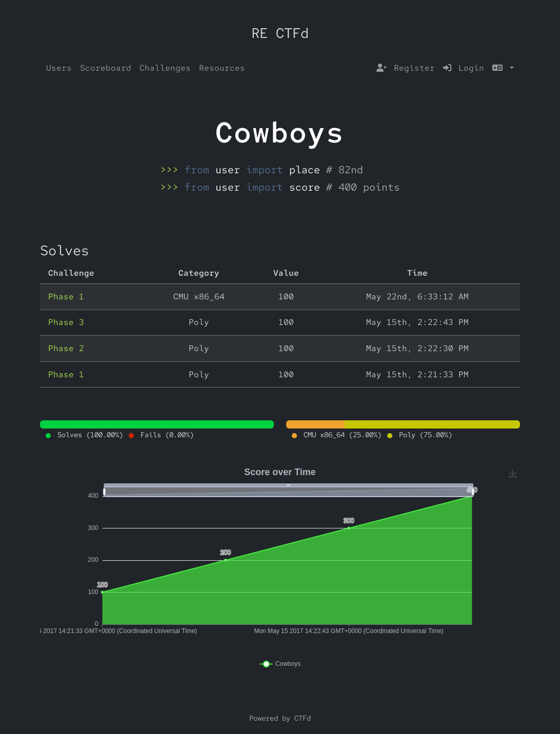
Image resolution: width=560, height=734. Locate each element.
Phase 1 (66, 296)
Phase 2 (66, 348)
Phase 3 (66, 322)
